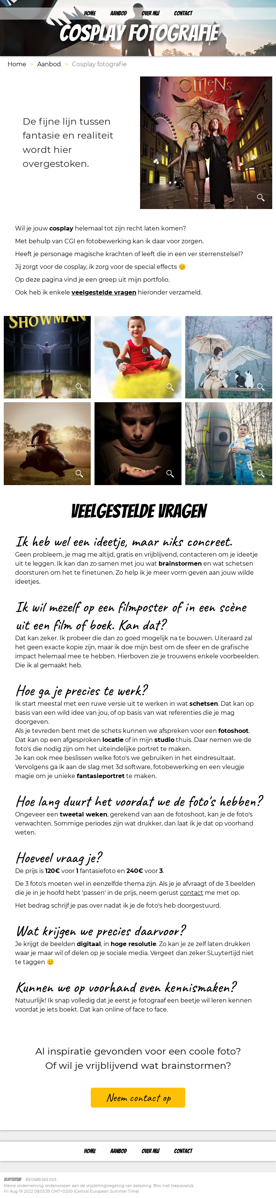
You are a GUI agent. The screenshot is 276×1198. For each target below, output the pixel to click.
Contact (183, 13)
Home (89, 13)
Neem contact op (138, 1097)
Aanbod (118, 13)
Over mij (150, 13)
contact (191, 892)
